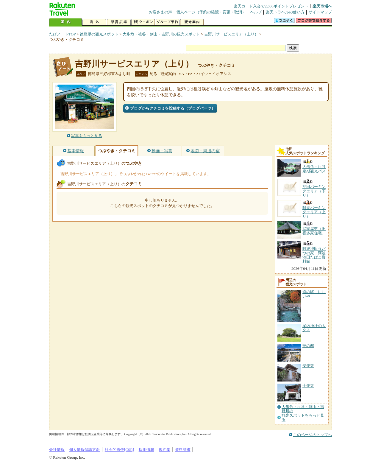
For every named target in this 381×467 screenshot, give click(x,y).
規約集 (164, 449)
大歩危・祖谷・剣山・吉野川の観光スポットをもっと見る (303, 413)
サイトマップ (320, 12)
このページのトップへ (312, 434)
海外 (94, 22)
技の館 (308, 345)
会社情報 (57, 449)
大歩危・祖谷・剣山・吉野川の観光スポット (161, 34)
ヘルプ (256, 12)
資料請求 (182, 449)
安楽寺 (308, 365)
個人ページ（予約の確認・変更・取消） (211, 12)
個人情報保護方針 (84, 449)
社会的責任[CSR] (119, 449)
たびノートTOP (62, 34)
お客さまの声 (160, 12)
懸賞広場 (119, 22)
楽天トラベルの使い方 (285, 12)
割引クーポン (143, 22)
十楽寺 (308, 385)
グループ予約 (167, 22)
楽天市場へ (322, 6)
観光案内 (192, 22)
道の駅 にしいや (314, 293)
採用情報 (146, 449)
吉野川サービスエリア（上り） (231, 34)
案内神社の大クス (314, 327)
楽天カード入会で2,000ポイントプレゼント (271, 6)
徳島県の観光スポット (99, 34)
